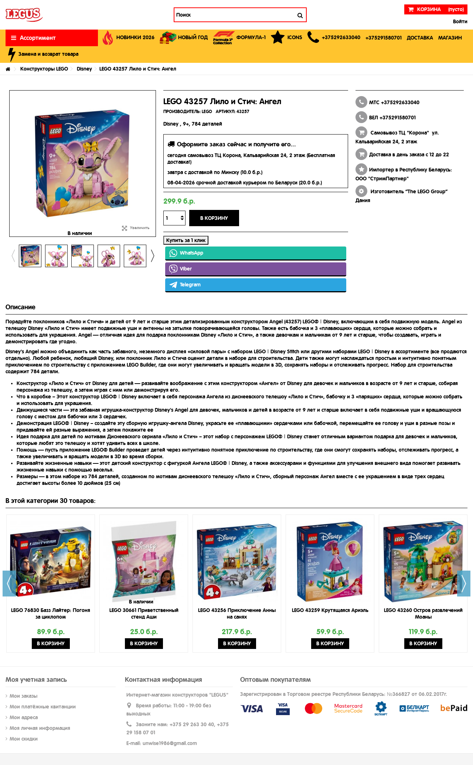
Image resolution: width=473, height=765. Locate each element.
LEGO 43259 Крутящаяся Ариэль (330, 610)
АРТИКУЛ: (225, 111)
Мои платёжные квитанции (43, 707)
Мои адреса (24, 717)
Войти (459, 21)
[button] (334, 38)
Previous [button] (13, 255)
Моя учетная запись (36, 679)
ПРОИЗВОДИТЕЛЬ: (182, 111)
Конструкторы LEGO (44, 69)
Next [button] (152, 255)
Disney (84, 69)
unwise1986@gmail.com (170, 743)
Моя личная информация (40, 728)
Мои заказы (23, 696)
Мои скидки (24, 739)
